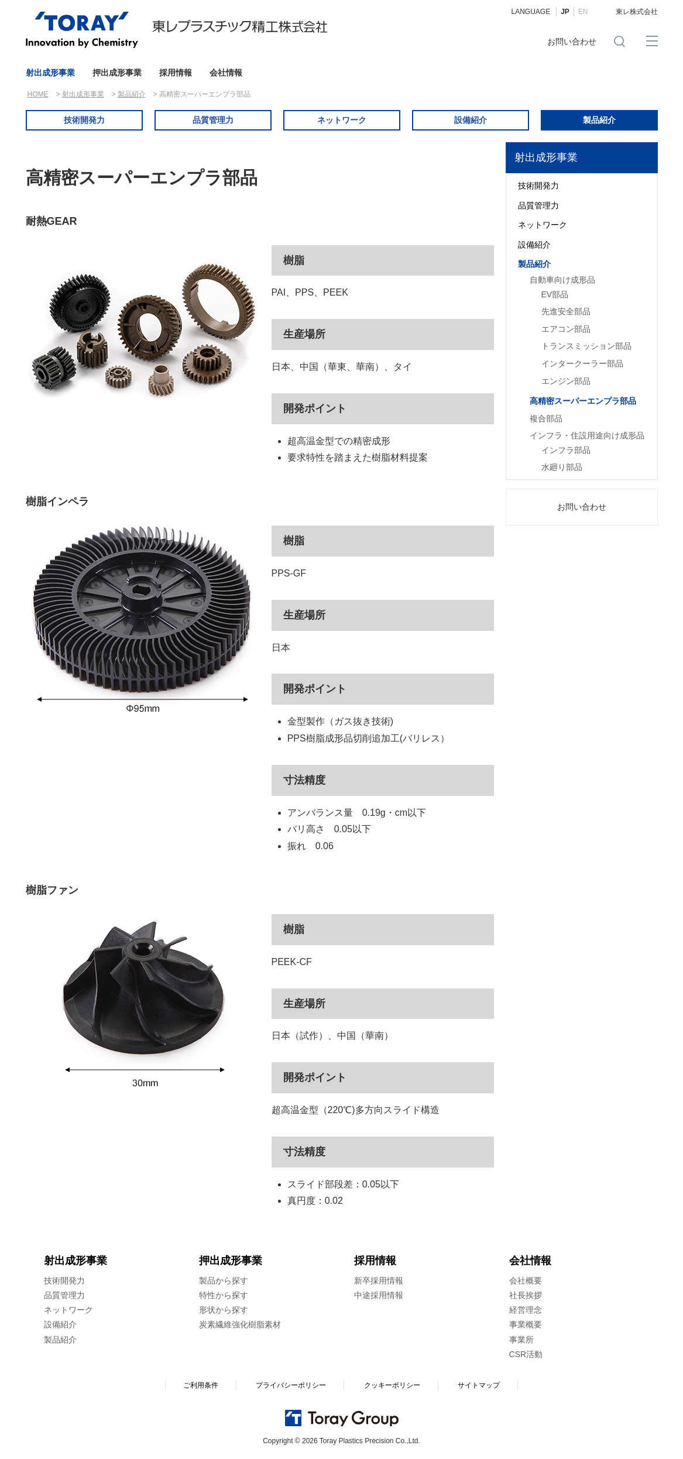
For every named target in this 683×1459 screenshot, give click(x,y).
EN (583, 12)
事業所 (521, 1339)
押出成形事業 (117, 72)
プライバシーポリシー (291, 1385)
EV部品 (555, 294)
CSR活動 (526, 1354)
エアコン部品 (566, 329)
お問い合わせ (571, 41)
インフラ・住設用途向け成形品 (587, 435)
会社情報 (226, 72)
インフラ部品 (566, 450)
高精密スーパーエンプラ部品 (583, 401)
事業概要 (525, 1324)
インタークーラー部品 (582, 363)
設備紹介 (470, 120)
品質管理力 (213, 120)
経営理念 (525, 1309)
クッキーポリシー (392, 1385)
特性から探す (223, 1295)
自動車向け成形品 (562, 279)
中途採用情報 (378, 1295)
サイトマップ (479, 1385)
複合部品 (546, 418)
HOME (38, 94)
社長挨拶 (525, 1295)
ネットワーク (341, 120)
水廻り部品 (561, 467)
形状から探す (223, 1309)
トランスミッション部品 (586, 346)
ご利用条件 (200, 1385)
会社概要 (525, 1280)
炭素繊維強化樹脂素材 (240, 1324)
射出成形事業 (50, 72)
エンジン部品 (566, 381)
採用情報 (175, 72)
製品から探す (223, 1280)
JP (565, 12)
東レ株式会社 (637, 12)
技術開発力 (84, 120)
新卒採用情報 (378, 1280)
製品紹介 (132, 94)
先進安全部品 (566, 311)
